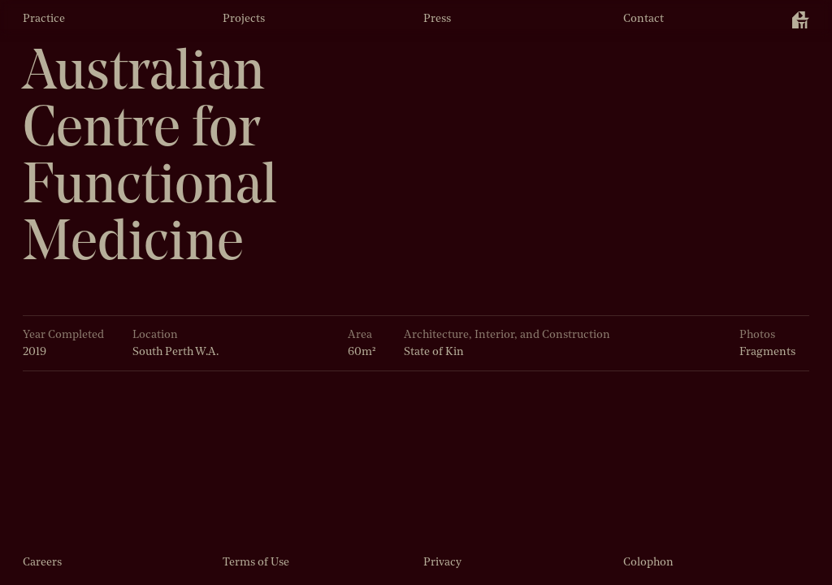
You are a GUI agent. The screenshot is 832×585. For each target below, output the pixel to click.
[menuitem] (800, 20)
